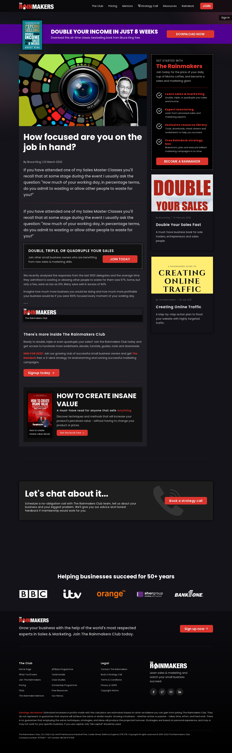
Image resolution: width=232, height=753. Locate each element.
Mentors (127, 6)
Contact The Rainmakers (114, 669)
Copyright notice (110, 690)
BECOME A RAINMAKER (182, 161)
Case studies (58, 679)
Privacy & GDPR (109, 685)
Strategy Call (148, 6)
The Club (97, 6)
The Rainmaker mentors (31, 695)
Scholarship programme (64, 685)
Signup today (41, 373)
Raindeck (188, 6)
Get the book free (72, 432)
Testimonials (58, 674)
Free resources (60, 690)
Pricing (112, 6)
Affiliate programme (62, 669)
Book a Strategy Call (111, 674)
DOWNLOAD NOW (190, 34)
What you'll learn (28, 674)
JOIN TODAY (120, 259)
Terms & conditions (111, 679)
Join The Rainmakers (30, 679)
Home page (25, 669)
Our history (57, 695)
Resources (170, 6)
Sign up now (197, 630)
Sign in (225, 17)
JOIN (206, 6)
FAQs (21, 690)
